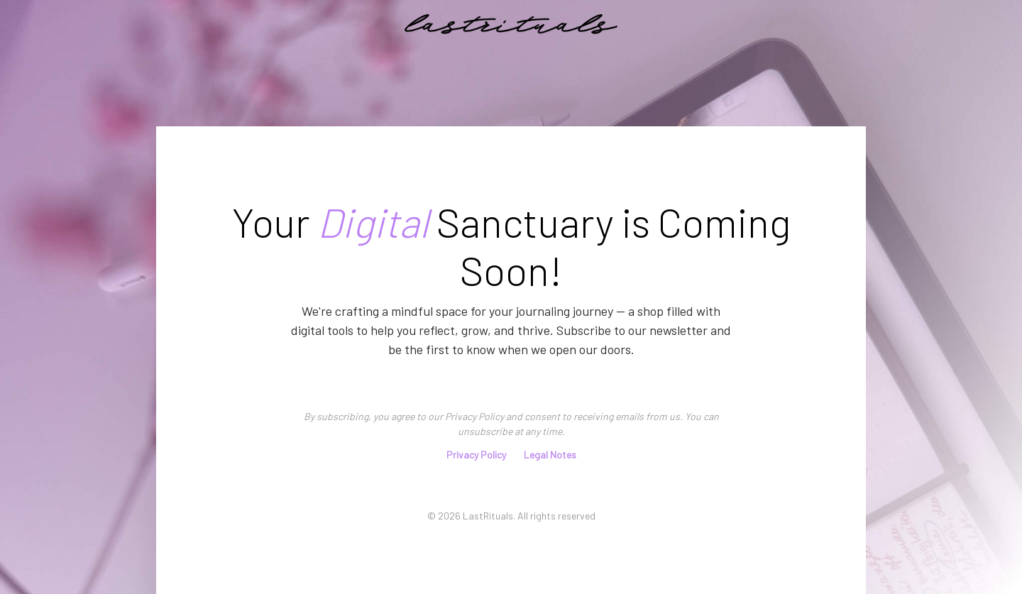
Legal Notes (550, 455)
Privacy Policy (476, 455)
